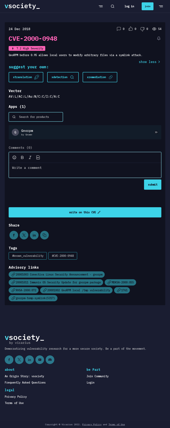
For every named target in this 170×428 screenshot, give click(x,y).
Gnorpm (27, 131)
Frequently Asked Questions (25, 382)
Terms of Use (14, 403)
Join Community (98, 376)
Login (90, 382)
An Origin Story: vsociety (24, 376)
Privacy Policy (16, 396)
